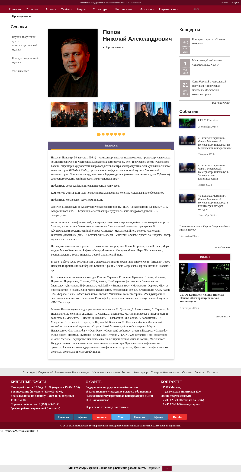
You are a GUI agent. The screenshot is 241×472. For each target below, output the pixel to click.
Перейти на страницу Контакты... (107, 407)
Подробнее (153, 467)
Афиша (158, 417)
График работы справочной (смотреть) (35, 408)
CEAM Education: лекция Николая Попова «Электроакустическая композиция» (202, 298)
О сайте (199, 372)
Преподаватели (21, 16)
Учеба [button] (65, 9)
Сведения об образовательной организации (64, 372)
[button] (183, 288)
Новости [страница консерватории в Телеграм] (63, 417)
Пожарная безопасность (165, 372)
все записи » (223, 316)
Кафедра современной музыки (25, 60)
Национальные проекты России (111, 372)
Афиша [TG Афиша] (82, 417)
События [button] (31, 9)
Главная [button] (15, 9)
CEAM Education (208, 120)
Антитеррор (140, 372)
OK (167, 468)
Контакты (212, 372)
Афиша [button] (51, 9)
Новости (139, 417)
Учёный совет (20, 70)
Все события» (221, 247)
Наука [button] (81, 9)
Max (120, 417)
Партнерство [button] (168, 9)
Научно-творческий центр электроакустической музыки (24, 43)
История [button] (146, 9)
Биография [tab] (111, 145)
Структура (29, 372)
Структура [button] (100, 9)
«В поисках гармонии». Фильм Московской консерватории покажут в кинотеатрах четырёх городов (213, 202)
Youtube (102, 417)
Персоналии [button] (123, 9)
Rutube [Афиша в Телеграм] (177, 417)
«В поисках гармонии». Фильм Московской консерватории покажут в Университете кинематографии (213, 172)
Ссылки (187, 372)
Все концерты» (221, 102)
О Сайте (94, 382)
